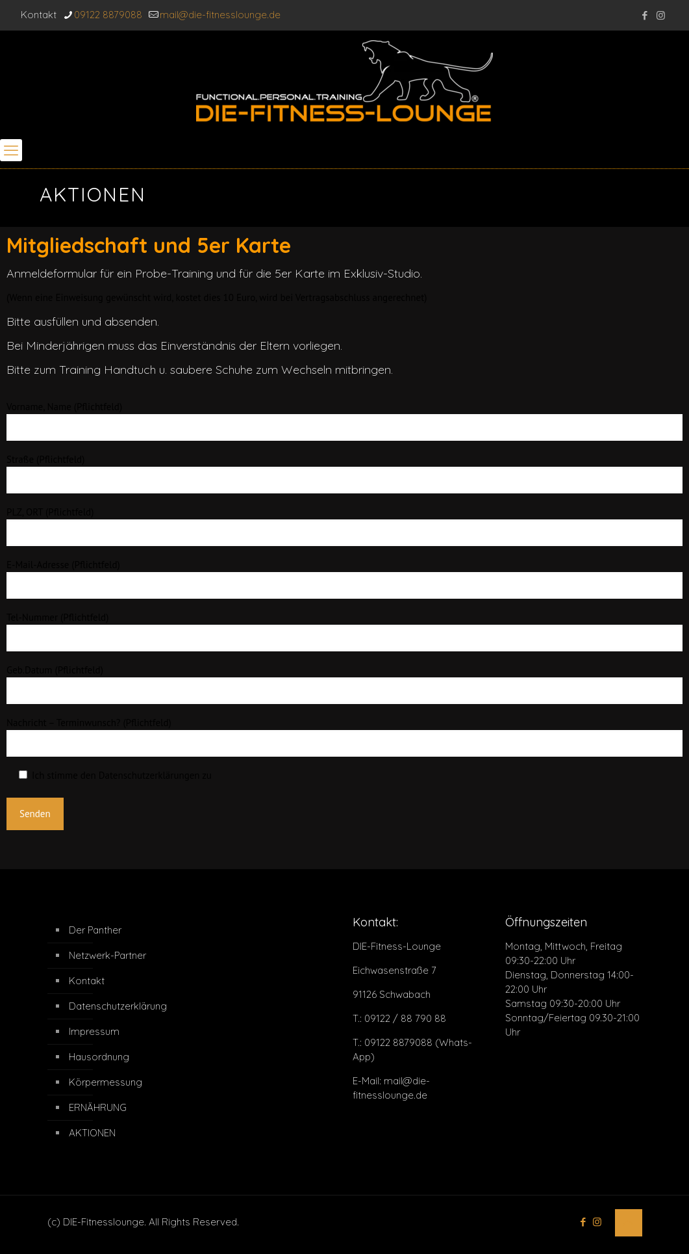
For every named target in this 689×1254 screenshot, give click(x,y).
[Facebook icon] (644, 15)
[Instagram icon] (661, 15)
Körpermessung (105, 1082)
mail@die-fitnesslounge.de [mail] (220, 14)
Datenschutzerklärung (118, 1006)
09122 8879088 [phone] (108, 14)
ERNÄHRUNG (98, 1107)
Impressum (94, 1031)
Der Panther (95, 930)
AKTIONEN (92, 1133)
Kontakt (87, 980)
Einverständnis (198, 345)
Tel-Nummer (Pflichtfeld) (344, 631)
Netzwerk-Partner (107, 955)
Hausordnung (99, 1057)
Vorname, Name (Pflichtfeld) (344, 420)
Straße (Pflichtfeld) (344, 473)
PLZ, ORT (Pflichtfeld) (344, 526)
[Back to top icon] (628, 1222)
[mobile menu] (11, 150)
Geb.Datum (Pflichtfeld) (344, 684)
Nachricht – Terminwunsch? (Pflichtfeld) (344, 736)
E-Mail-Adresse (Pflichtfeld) (344, 578)
